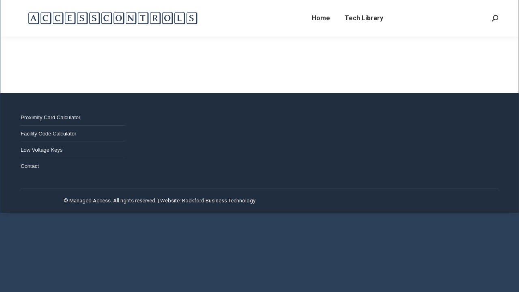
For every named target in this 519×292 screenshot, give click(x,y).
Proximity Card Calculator (50, 117)
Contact (30, 166)
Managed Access (90, 201)
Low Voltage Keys (41, 150)
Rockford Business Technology (218, 201)
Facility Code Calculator (48, 134)
